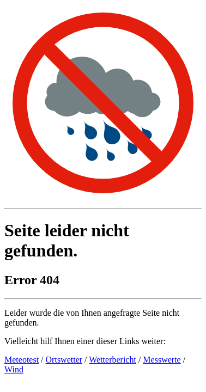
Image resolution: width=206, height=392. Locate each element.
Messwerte (161, 359)
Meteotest (21, 359)
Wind (13, 369)
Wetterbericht (112, 359)
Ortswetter (64, 359)
